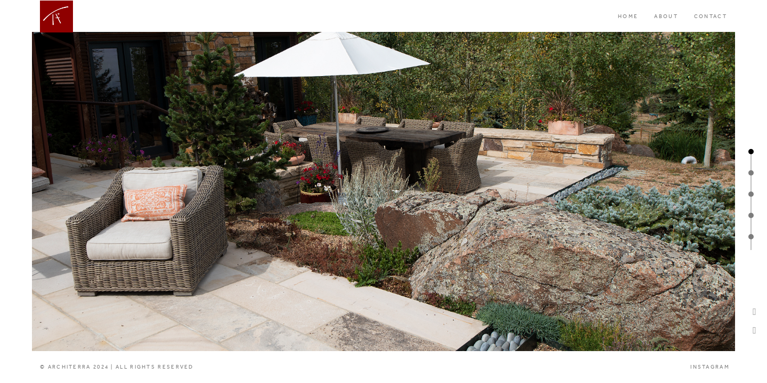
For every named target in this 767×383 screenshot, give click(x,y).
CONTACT (710, 16)
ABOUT (666, 16)
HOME (628, 16)
